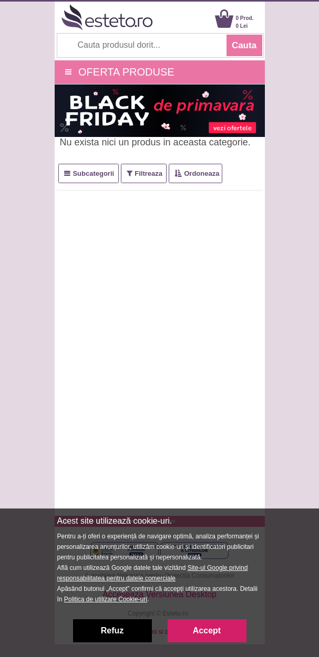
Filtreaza (148, 173)
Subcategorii (93, 173)
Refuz (112, 630)
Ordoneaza (201, 173)
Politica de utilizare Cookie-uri (105, 599)
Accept (207, 630)
